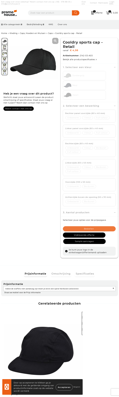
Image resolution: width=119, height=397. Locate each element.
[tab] (37, 248)
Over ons (84, 3)
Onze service (69, 360)
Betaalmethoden (71, 349)
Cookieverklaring (100, 349)
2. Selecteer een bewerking (81, 86)
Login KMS (111, 3)
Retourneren (69, 355)
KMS (51, 24)
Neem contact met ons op (18, 109)
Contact (93, 3)
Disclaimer (96, 360)
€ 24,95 (41, 318)
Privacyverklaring (100, 355)
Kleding (14, 33)
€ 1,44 (8, 320)
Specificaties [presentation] (83, 248)
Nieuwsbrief (40, 349)
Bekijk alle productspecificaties (80, 59)
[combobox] (50, 12)
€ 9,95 (95, 320)
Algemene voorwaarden (103, 344)
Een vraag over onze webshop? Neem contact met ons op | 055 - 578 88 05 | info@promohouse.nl (36, 3)
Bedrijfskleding (34, 24)
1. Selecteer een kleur (77, 67)
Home (4, 33)
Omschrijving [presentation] (61, 248)
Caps (50, 33)
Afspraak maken (42, 355)
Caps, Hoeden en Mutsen (33, 33)
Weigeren (76, 387)
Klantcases (103, 3)
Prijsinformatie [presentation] (37, 248)
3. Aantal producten (76, 193)
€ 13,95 (69, 318)
